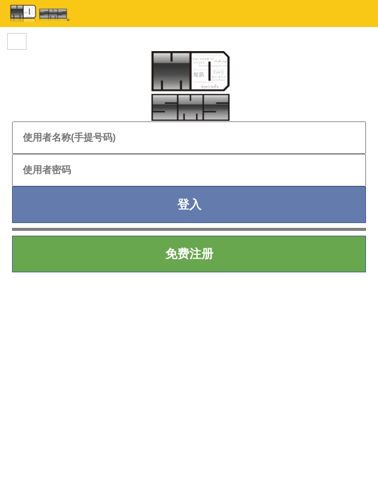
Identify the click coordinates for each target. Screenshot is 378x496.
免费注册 (189, 253)
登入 (189, 204)
